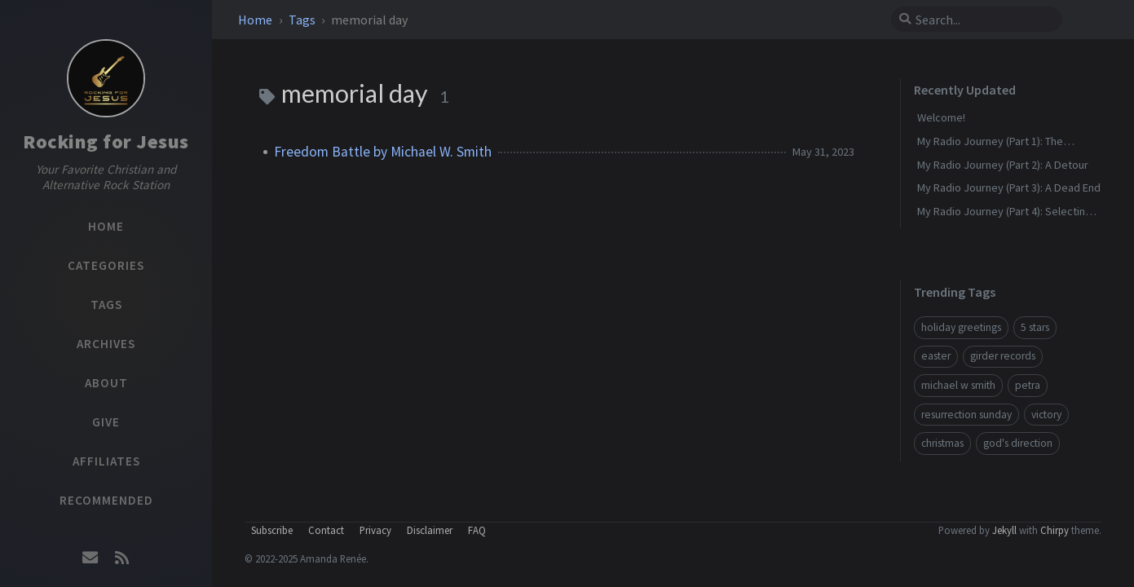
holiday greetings (961, 327)
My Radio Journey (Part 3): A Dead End (1009, 187)
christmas (942, 443)
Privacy (375, 529)
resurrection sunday (966, 414)
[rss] (121, 558)
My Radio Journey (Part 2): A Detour (1002, 164)
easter (936, 356)
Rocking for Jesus (106, 141)
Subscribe (272, 529)
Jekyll (1004, 529)
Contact (326, 529)
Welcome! (941, 117)
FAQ (477, 529)
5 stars (1035, 327)
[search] (983, 19)
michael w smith (958, 385)
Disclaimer (429, 529)
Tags (303, 19)
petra (1027, 385)
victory (1046, 414)
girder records (1002, 356)
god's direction (1017, 443)
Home (256, 19)
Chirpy (1054, 529)
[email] (90, 558)
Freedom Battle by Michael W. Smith (383, 152)
